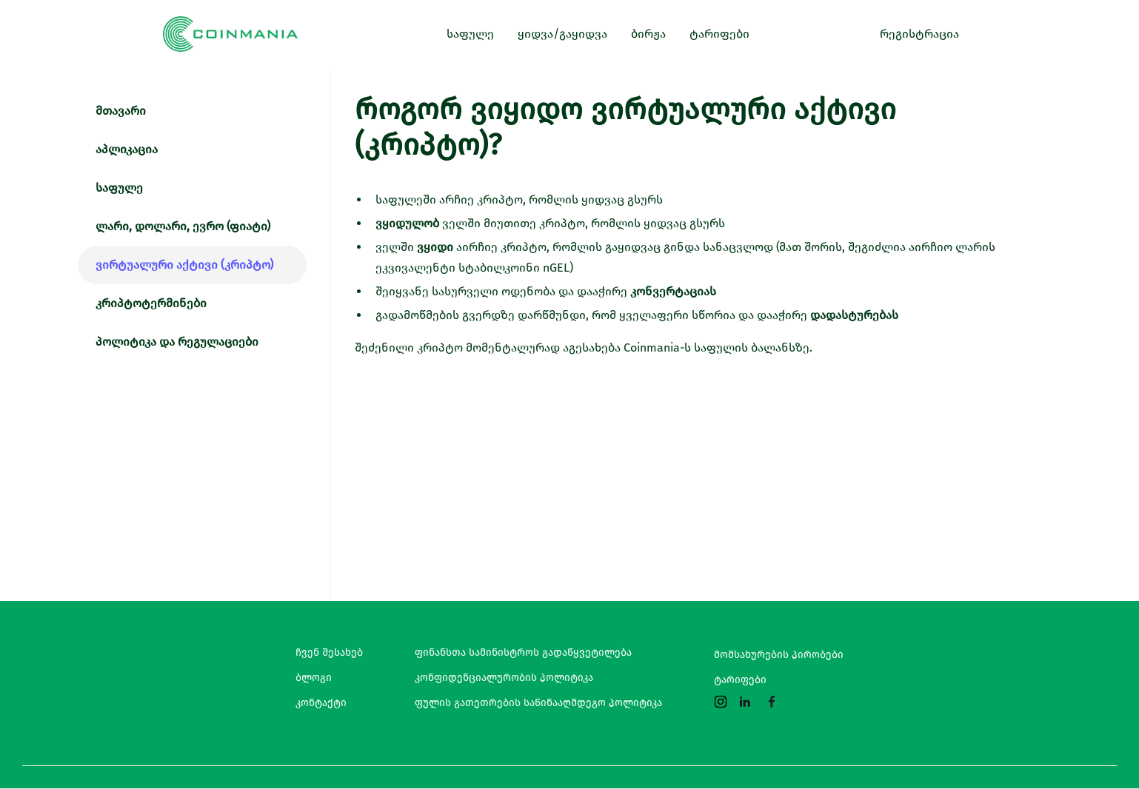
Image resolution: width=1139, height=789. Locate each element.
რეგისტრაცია (919, 34)
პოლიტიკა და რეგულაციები (177, 342)
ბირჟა (648, 34)
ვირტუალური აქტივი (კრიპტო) (184, 265)
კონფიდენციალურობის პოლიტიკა (504, 678)
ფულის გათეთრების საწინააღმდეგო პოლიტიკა (538, 703)
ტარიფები (740, 680)
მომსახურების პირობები (779, 655)
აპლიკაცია (127, 149)
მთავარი (121, 111)
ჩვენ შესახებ (329, 653)
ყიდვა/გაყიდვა (562, 34)
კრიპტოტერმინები (151, 303)
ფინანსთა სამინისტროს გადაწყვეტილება (523, 653)
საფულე (119, 188)
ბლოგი (313, 678)
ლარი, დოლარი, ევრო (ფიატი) (183, 226)
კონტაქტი (321, 703)
